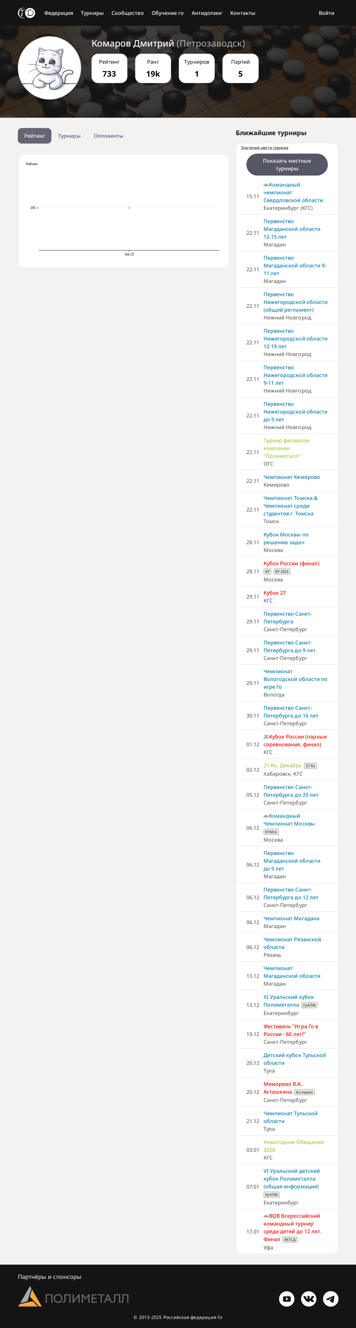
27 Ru (310, 766)
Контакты (242, 12)
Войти (326, 12)
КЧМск (270, 832)
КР (267, 571)
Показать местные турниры (287, 164)
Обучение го (168, 12)
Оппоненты (109, 135)
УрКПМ (309, 1005)
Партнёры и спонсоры (50, 1276)
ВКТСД (290, 1239)
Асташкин (304, 1092)
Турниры (92, 12)
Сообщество (128, 12)
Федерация (58, 12)
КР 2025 (281, 571)
